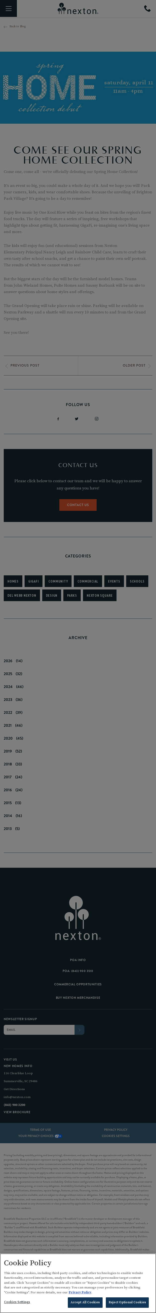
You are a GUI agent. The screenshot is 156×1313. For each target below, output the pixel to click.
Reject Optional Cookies (127, 1303)
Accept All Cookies (85, 1303)
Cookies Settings (17, 1303)
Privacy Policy (80, 1293)
